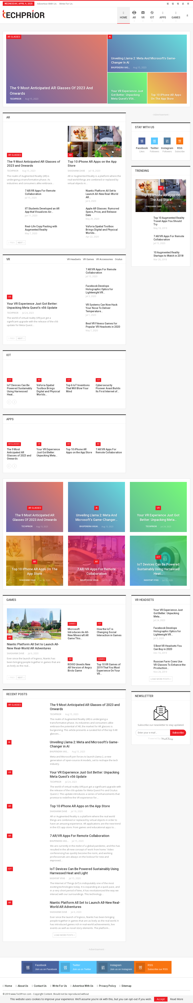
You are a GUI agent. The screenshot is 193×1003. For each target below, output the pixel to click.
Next (21, 242)
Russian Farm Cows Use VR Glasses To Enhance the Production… (170, 665)
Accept (161, 999)
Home (123, 15)
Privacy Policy (106, 985)
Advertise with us (47, 3)
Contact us (39, 985)
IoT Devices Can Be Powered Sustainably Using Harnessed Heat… (158, 568)
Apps (163, 15)
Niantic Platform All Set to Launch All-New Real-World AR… (102, 194)
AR (134, 17)
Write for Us (66, 3)
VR (143, 17)
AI (110, 37)
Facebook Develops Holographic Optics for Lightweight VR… (99, 289)
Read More (176, 999)
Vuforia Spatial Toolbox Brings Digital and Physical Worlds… (102, 229)
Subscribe (178, 732)
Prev (11, 242)
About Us (22, 985)
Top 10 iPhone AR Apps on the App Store (80, 806)
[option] (64, 382)
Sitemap (125, 985)
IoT (152, 17)
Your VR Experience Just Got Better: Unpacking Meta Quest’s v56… (127, 94)
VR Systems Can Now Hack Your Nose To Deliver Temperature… (101, 308)
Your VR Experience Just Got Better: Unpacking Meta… (168, 613)
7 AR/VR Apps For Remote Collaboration (79, 836)
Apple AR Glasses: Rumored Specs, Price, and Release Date (102, 212)
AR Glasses (13, 37)
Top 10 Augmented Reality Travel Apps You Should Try (169, 221)
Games (176, 15)
